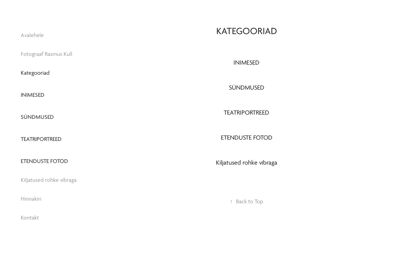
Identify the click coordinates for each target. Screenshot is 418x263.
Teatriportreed (41, 139)
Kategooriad (35, 73)
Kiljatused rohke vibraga (49, 180)
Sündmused (37, 117)
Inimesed (32, 95)
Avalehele (32, 35)
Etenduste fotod (44, 161)
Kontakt (30, 218)
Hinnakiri (31, 199)
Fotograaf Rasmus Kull (46, 54)
